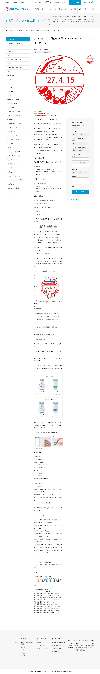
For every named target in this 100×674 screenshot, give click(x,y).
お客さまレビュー (25, 653)
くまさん (9, 168)
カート (76, 2)
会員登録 (56, 2)
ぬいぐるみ (10, 143)
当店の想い (39, 642)
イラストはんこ (9, 647)
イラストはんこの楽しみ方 (58, 648)
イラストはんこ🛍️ (51, 9)
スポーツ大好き (11, 107)
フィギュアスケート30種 (13, 111)
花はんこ (9, 71)
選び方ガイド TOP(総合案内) (58, 642)
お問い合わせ (24, 656)
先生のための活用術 (56, 645)
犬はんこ (9, 47)
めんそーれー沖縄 (12, 127)
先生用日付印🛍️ (39, 9)
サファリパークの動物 (13, 99)
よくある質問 (24, 647)
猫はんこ (9, 55)
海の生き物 (10, 119)
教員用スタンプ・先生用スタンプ (43, 52)
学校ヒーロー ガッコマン (13, 176)
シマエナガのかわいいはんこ (14, 59)
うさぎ (9, 95)
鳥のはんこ (10, 79)
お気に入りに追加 (73, 200)
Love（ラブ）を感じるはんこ (15, 139)
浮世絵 (9, 63)
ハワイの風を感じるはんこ (14, 123)
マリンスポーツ (11, 131)
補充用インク (10, 184)
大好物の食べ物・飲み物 (13, 156)
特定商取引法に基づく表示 (42, 648)
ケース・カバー (11, 192)
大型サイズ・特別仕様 (13, 188)
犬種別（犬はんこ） (12, 51)
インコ (9, 83)
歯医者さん (10, 172)
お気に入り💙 (82, 9)
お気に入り (88, 2)
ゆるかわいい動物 (12, 103)
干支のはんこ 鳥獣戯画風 (13, 152)
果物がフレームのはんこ (13, 115)
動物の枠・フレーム (12, 160)
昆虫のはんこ (10, 91)
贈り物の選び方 (55, 651)
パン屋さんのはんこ (12, 164)
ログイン (64, 2)
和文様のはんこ (11, 148)
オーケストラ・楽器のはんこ (14, 67)
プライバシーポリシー (42, 645)
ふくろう (9, 87)
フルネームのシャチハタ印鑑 (14, 180)
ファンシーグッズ (12, 135)
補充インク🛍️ (62, 9)
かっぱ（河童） (11, 75)
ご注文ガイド (24, 650)
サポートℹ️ (73, 9)
